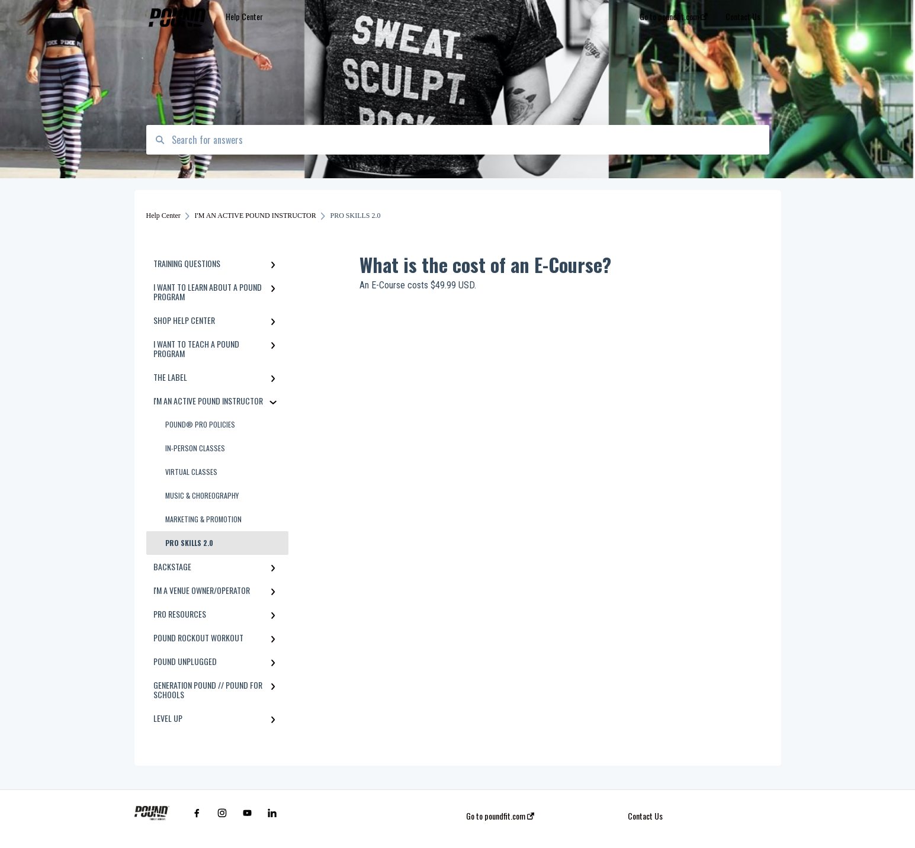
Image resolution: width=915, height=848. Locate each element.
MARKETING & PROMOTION (203, 519)
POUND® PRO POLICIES (200, 424)
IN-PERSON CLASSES (195, 448)
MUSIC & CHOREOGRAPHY (202, 495)
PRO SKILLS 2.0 (189, 543)
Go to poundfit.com (500, 816)
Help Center (244, 16)
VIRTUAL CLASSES (191, 472)
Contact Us (645, 816)
